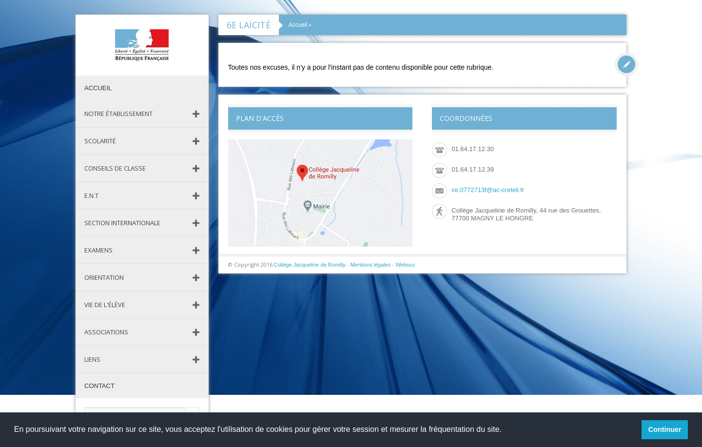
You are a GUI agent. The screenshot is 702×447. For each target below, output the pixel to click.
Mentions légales (371, 265)
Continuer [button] (665, 429)
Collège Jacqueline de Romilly (310, 265)
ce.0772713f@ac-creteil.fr (487, 190)
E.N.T (91, 195)
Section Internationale (122, 222)
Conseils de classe (115, 168)
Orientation (104, 277)
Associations (106, 332)
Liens (92, 359)
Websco (405, 265)
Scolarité (100, 140)
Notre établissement (118, 113)
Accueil (98, 88)
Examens (98, 250)
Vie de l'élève (104, 304)
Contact (99, 385)
